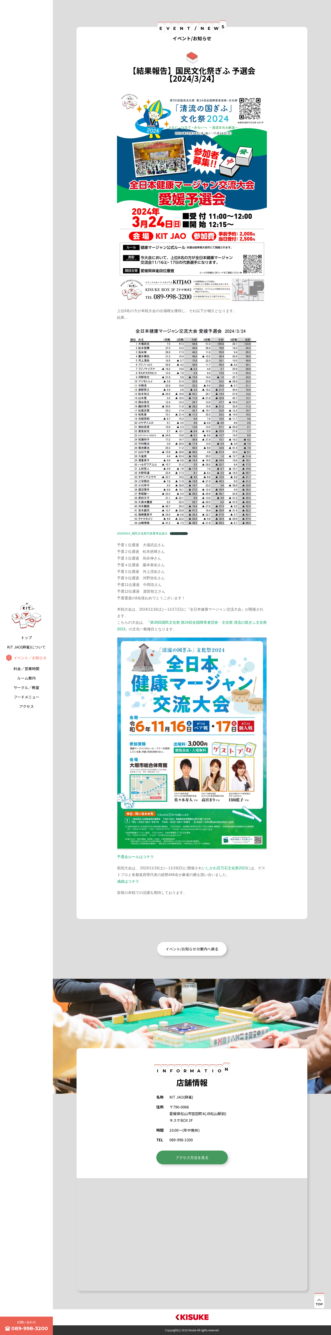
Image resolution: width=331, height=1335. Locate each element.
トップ (26, 637)
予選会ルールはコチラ (135, 857)
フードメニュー (26, 697)
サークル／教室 (26, 687)
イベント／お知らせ (30, 657)
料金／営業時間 (26, 668)
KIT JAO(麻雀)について (26, 647)
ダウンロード (179, 533)
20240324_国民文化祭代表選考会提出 (142, 533)
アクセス (26, 706)
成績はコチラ (128, 881)
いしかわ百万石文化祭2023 (224, 868)
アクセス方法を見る (192, 1157)
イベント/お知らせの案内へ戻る (192, 949)
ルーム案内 (26, 678)
